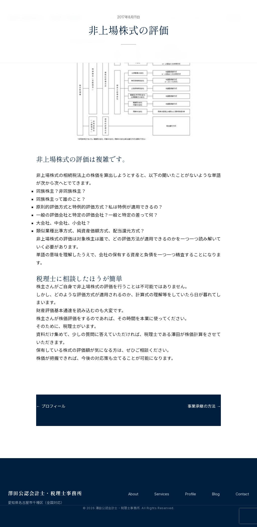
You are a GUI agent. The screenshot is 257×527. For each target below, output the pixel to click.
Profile (190, 494)
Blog (216, 494)
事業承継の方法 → (204, 406)
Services (161, 494)
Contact (242, 494)
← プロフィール (51, 406)
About (133, 494)
